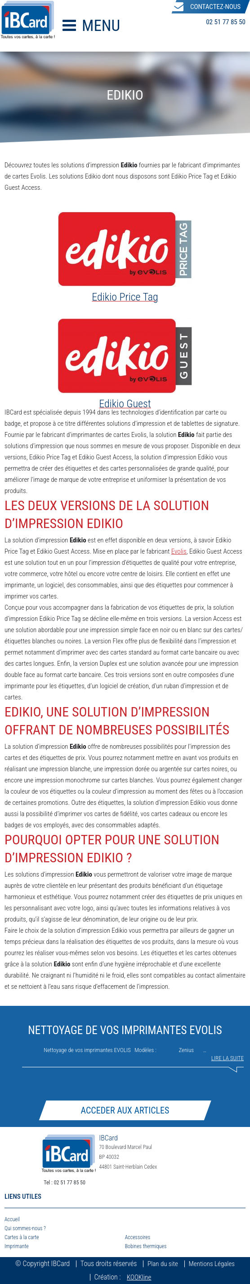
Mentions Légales (212, 1264)
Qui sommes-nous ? (25, 1228)
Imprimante (16, 1246)
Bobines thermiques (146, 1246)
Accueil (12, 1219)
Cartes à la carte (21, 1237)
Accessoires (137, 1237)
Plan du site (162, 1264)
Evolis (179, 551)
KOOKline (139, 1277)
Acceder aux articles (125, 1110)
